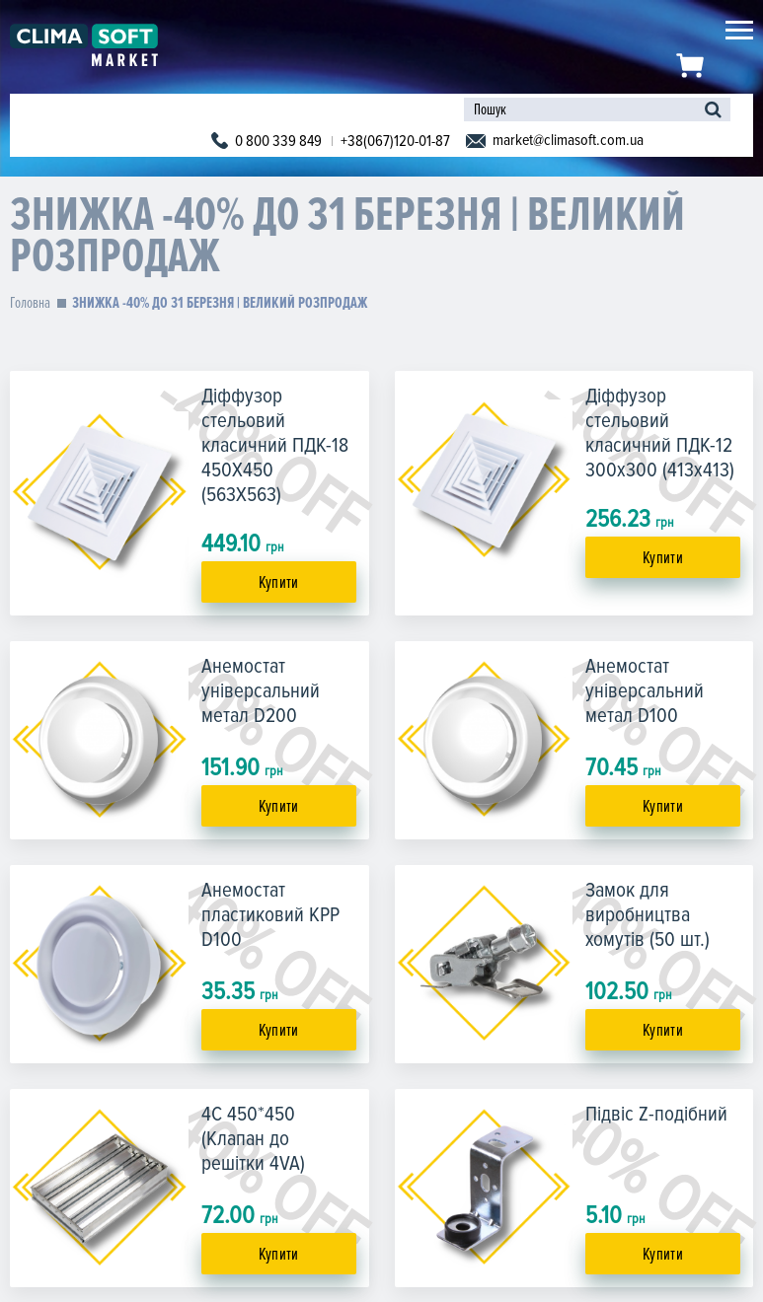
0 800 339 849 (278, 141)
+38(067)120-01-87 (395, 141)
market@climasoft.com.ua (568, 140)
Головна (30, 303)
